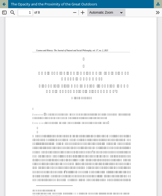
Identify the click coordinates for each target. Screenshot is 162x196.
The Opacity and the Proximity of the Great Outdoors (54, 4)
